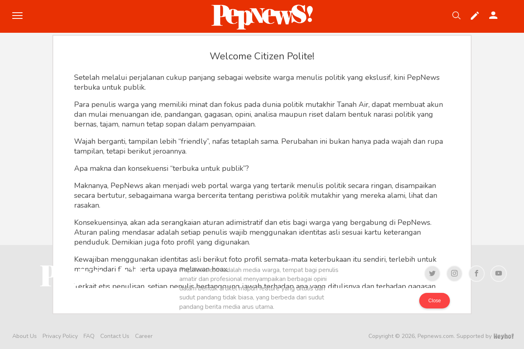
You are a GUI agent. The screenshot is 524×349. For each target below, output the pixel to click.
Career (144, 336)
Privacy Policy (60, 336)
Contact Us (114, 336)
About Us (24, 336)
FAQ (89, 336)
